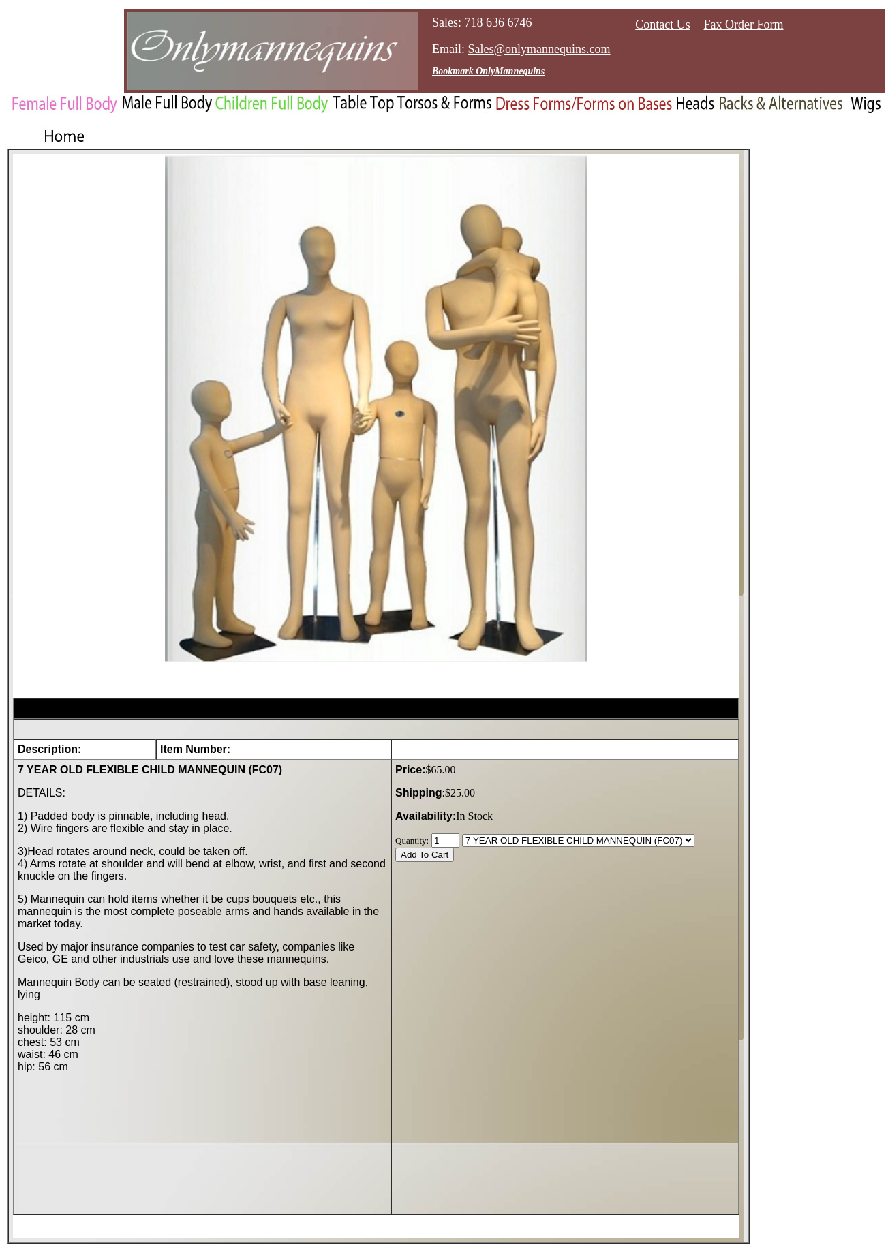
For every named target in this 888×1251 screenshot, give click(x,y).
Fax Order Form (744, 24)
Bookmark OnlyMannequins (488, 71)
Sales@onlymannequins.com (539, 49)
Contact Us (662, 24)
